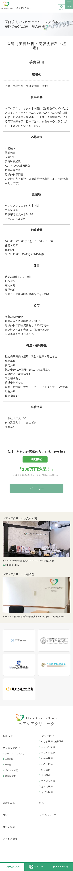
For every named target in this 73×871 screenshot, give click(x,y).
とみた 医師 (46, 764)
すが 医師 (45, 775)
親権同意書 (10, 776)
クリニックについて (14, 753)
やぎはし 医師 (47, 781)
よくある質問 (10, 839)
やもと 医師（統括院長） (53, 741)
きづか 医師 (46, 792)
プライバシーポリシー (51, 815)
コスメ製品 (9, 827)
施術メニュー (10, 802)
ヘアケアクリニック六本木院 (20, 518)
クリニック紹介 (11, 748)
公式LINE (36, 867)
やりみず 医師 (47, 753)
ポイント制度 (11, 770)
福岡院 (7, 765)
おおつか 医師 (47, 747)
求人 (41, 802)
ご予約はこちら (13, 867)
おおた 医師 (46, 786)
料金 (5, 815)
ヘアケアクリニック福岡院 (18, 574)
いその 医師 (46, 758)
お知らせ (8, 735)
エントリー (36, 488)
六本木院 (8, 759)
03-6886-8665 (12, 565)
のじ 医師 (45, 769)
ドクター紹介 (46, 735)
